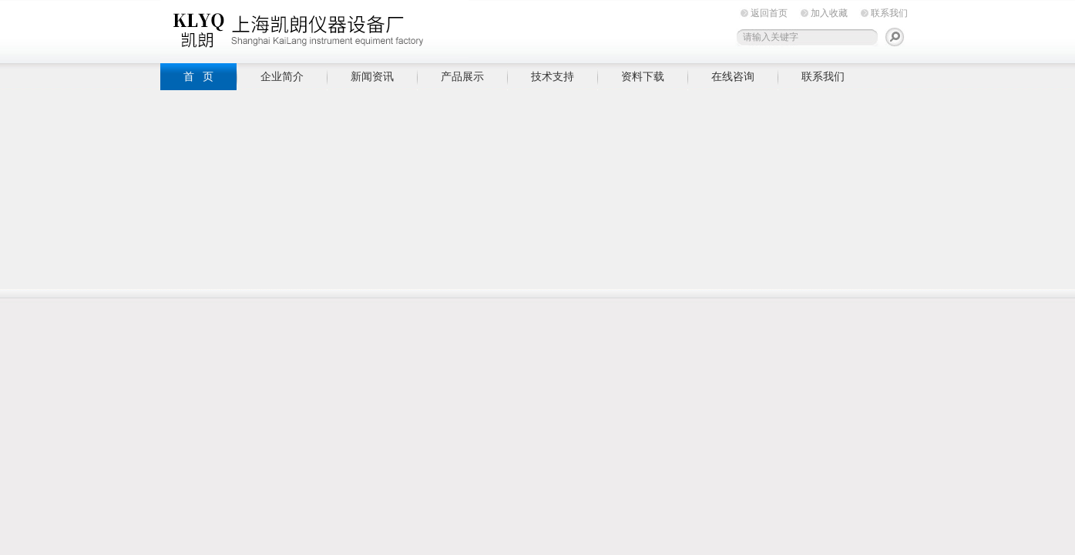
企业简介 (282, 76)
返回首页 (769, 13)
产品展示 (462, 76)
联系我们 (889, 13)
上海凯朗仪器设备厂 (314, 29)
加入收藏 (829, 13)
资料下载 (642, 76)
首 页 (198, 76)
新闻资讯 (372, 76)
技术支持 (552, 76)
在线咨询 (732, 76)
